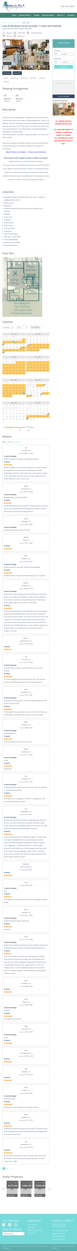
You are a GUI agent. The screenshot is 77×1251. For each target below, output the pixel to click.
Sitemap (46, 1246)
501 (24, 1195)
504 (38, 1195)
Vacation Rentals (25, 15)
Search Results (14, 23)
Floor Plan (17, 73)
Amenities (24, 78)
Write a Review (15, 442)
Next (38, 327)
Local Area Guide (48, 15)
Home (14, 15)
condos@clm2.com (59, 1239)
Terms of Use (31, 1246)
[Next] (10, 1168)
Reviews (6, 82)
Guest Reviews (32, 1225)
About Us (61, 15)
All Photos (7, 73)
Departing (57, 58)
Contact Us (31, 1227)
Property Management (35, 1230)
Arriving (56, 51)
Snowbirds (71, 15)
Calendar (42, 78)
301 (10, 1195)
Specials (36, 15)
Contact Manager (63, 96)
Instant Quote (63, 67)
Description (14, 78)
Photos (6, 78)
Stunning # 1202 (58, 117)
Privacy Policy (39, 1246)
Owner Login (31, 1233)
